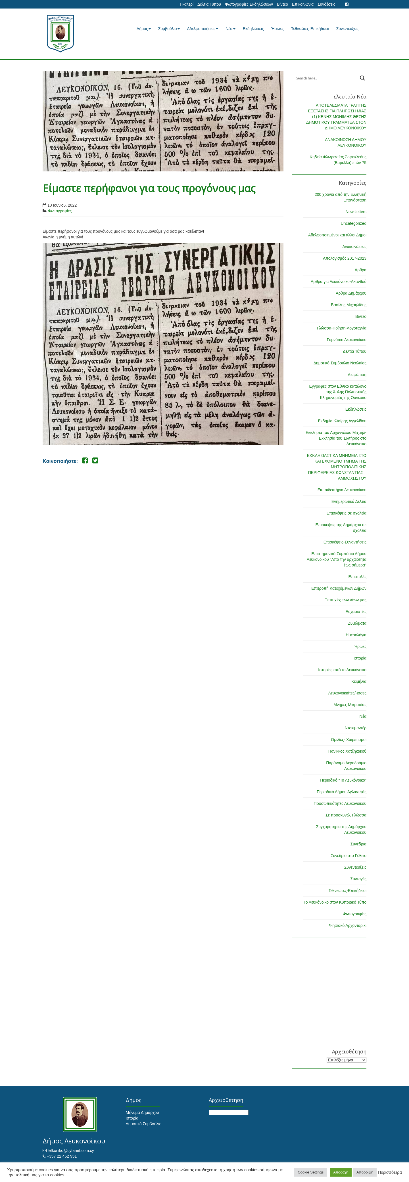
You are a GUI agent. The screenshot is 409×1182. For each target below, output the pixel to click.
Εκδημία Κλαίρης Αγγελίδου (342, 421)
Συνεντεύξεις (347, 28)
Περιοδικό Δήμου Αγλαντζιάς (341, 792)
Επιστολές (357, 576)
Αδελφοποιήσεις (202, 28)
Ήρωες (277, 28)
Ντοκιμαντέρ (355, 728)
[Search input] (326, 78)
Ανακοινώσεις (354, 246)
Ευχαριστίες (356, 611)
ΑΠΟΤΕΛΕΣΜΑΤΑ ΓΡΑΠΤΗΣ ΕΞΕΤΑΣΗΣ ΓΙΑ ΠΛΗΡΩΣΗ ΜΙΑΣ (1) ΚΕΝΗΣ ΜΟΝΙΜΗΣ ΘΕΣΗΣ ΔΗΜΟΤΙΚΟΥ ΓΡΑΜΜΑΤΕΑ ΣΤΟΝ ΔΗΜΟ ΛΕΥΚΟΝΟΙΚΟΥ (336, 116)
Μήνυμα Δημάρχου (142, 1112)
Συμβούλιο (169, 28)
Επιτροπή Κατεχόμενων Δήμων (338, 588)
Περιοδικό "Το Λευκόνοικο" (343, 780)
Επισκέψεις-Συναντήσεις (345, 542)
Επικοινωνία (303, 4)
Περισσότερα (390, 1172)
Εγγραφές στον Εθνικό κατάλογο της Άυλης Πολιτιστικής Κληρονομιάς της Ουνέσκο (337, 392)
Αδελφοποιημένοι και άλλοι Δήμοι (337, 235)
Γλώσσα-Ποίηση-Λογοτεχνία (341, 328)
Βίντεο (282, 4)
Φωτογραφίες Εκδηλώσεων (249, 4)
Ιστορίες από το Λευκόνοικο (342, 669)
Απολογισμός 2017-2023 (344, 258)
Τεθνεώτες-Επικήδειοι (310, 28)
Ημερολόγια (356, 635)
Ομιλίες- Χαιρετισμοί (348, 739)
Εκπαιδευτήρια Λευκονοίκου (342, 490)
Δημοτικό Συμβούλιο (144, 1124)
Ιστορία (360, 658)
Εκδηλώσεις (253, 28)
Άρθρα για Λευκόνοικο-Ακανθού (338, 281)
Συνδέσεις (326, 4)
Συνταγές (358, 879)
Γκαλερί (186, 4)
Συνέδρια (358, 844)
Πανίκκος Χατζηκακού (347, 751)
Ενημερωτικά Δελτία (348, 501)
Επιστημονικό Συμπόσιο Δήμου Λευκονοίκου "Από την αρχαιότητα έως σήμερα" (336, 559)
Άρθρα (360, 270)
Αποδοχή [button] (340, 1172)
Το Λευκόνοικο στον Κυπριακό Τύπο (335, 902)
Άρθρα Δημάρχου (351, 293)
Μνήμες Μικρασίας (349, 704)
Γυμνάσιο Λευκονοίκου (346, 339)
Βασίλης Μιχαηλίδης (348, 305)
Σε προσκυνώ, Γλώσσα (345, 815)
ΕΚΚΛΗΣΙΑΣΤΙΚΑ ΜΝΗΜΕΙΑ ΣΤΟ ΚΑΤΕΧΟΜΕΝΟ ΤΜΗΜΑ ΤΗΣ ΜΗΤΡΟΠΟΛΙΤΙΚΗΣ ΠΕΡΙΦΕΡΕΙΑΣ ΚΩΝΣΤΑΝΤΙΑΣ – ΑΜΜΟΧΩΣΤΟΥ (336, 466)
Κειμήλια (358, 681)
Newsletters (356, 211)
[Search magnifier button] (362, 78)
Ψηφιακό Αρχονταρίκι (347, 925)
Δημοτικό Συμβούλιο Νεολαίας (340, 363)
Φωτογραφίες (60, 211)
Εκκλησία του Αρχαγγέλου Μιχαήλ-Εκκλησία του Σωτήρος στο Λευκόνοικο (336, 438)
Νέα (230, 28)
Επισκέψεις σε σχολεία (346, 513)
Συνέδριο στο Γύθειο (348, 855)
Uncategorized (353, 223)
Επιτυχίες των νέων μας (345, 600)
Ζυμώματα (357, 623)
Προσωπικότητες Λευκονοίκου (340, 803)
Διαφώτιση (357, 374)
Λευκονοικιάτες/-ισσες (347, 693)
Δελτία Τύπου (209, 4)
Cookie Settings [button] (311, 1172)
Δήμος (144, 28)
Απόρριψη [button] (364, 1172)
